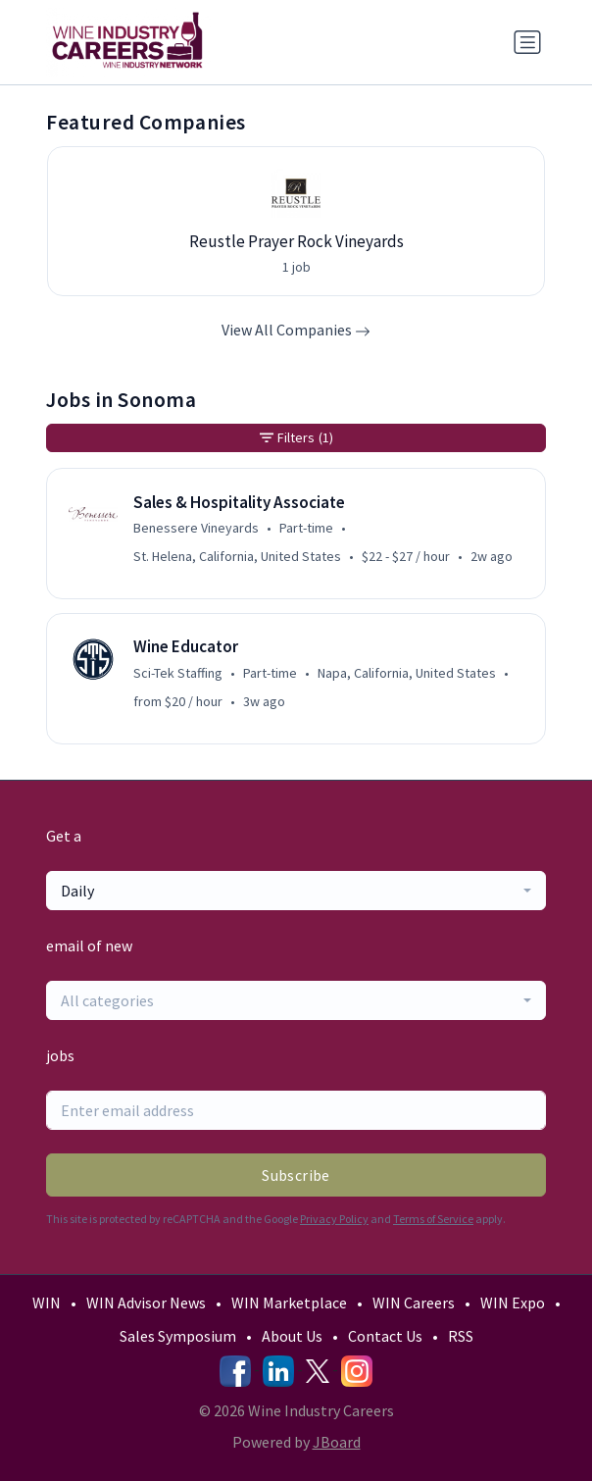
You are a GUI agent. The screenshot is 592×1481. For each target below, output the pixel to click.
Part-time (306, 527)
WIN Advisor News (146, 1302)
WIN (46, 1302)
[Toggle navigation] (527, 42)
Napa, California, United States (407, 673)
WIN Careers (413, 1302)
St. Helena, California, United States (237, 556)
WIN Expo (512, 1302)
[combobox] (296, 890)
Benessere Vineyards (196, 527)
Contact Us (385, 1336)
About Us (292, 1336)
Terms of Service (433, 1218)
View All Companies (296, 329)
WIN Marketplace (289, 1302)
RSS (460, 1336)
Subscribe (296, 1175)
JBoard (337, 1442)
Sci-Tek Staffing (177, 673)
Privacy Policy (334, 1218)
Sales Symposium (178, 1336)
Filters (296, 438)
